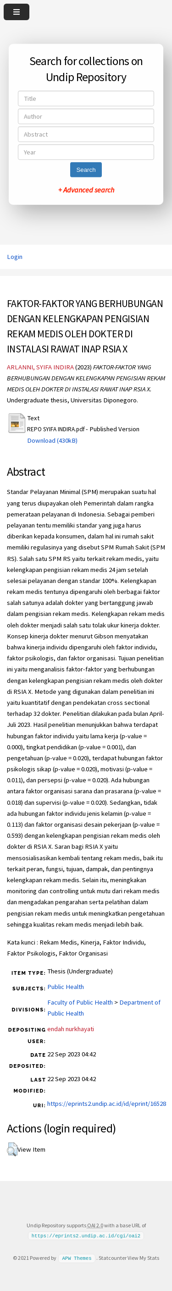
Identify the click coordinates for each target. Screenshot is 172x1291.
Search (85, 169)
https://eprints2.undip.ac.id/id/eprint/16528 (106, 1103)
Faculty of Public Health (80, 1002)
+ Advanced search (86, 189)
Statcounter (113, 1257)
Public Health (65, 987)
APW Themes (76, 1258)
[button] (12, 1149)
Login (14, 257)
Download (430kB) (52, 440)
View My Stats (143, 1257)
